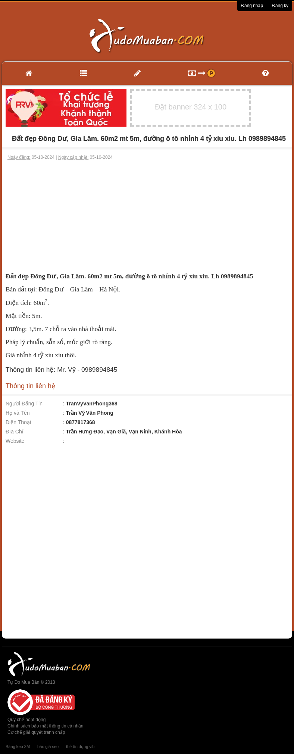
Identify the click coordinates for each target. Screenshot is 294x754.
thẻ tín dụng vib (80, 746)
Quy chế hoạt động (26, 719)
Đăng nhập (252, 5)
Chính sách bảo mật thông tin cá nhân (45, 726)
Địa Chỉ (15, 432)
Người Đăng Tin (24, 404)
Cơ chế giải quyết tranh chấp (36, 732)
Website (15, 441)
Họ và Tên (18, 413)
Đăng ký (280, 5)
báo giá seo (48, 746)
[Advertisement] (147, 216)
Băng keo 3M (18, 746)
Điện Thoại (18, 422)
